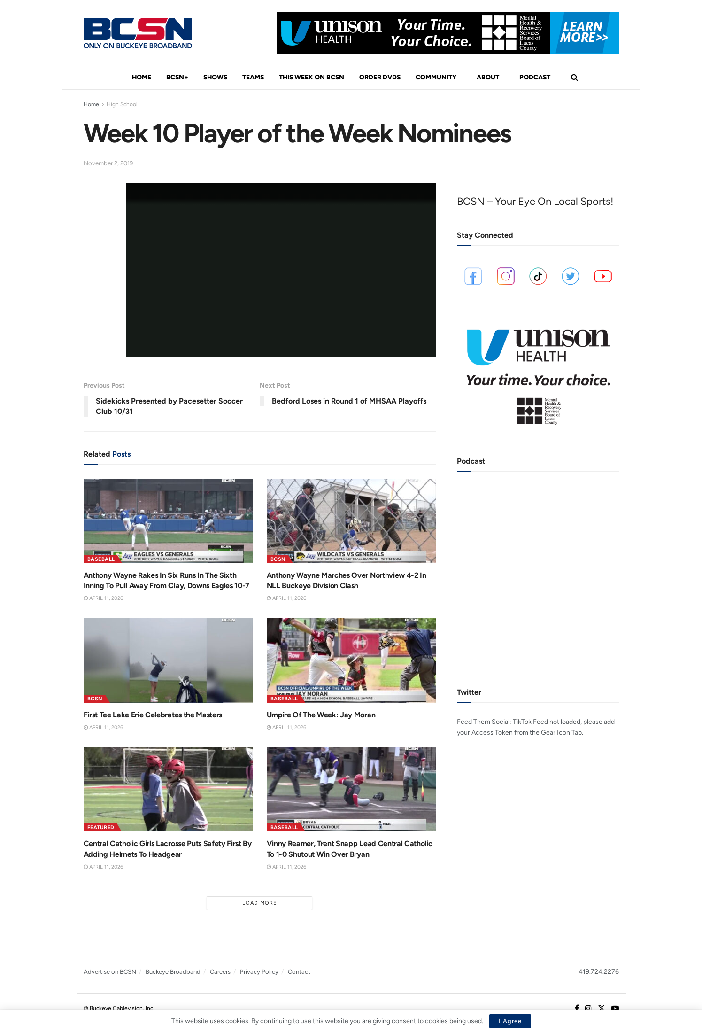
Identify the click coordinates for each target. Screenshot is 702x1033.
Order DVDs (380, 77)
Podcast (534, 77)
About (488, 77)
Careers (220, 971)
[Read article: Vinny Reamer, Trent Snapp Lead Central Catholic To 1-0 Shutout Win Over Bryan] (351, 789)
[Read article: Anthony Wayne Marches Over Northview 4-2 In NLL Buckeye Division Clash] (351, 521)
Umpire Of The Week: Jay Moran (321, 714)
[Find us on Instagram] (588, 1008)
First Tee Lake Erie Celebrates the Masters (153, 714)
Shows (215, 77)
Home (141, 77)
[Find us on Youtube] (615, 1008)
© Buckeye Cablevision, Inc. (119, 1008)
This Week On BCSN (311, 77)
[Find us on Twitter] (601, 1008)
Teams (253, 77)
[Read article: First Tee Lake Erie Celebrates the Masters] (168, 660)
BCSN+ (177, 77)
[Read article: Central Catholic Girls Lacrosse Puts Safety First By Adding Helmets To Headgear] (168, 789)
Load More (259, 903)
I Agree (510, 1021)
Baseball (101, 559)
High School (122, 104)
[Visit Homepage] (138, 33)
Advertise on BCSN (110, 971)
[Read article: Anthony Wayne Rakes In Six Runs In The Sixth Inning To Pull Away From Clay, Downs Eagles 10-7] (168, 521)
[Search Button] (574, 77)
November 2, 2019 (108, 163)
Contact (299, 971)
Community (436, 77)
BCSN (278, 559)
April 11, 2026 (103, 598)
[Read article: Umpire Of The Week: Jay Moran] (351, 660)
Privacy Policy (259, 971)
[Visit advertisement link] (448, 33)
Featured (101, 827)
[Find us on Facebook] (577, 1008)
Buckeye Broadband (173, 971)
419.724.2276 (599, 972)
